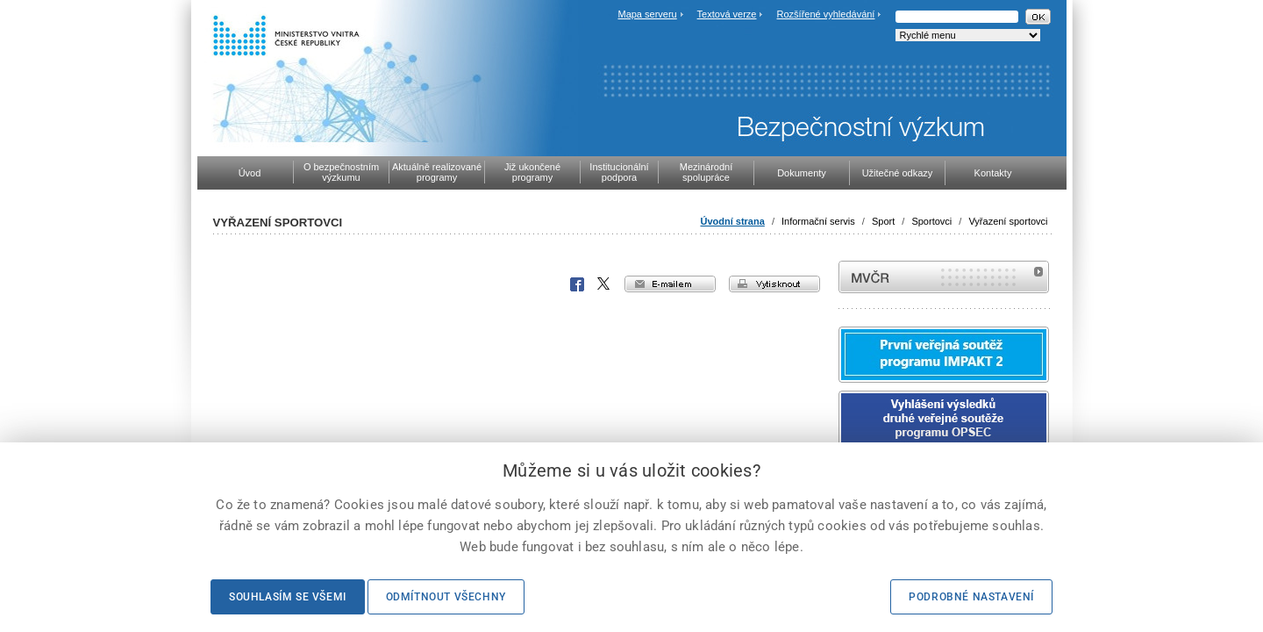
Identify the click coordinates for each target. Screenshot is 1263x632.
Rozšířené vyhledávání (826, 14)
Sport (883, 221)
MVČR (943, 277)
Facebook (577, 284)
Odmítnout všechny (446, 597)
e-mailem (670, 284)
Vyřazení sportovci (1007, 221)
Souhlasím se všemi (287, 597)
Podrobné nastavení (971, 597)
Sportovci (931, 221)
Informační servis (818, 221)
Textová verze (727, 14)
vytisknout (774, 284)
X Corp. (604, 284)
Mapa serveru (646, 14)
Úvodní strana (732, 221)
